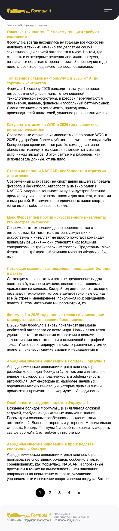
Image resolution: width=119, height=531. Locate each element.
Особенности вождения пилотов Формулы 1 (48, 403)
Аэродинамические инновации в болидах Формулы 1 (56, 361)
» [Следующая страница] (79, 492)
